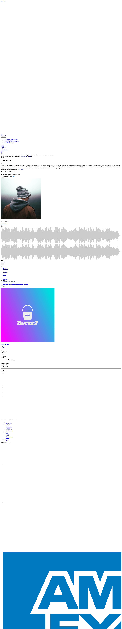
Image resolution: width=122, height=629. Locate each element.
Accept (2, 157)
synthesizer (20, 284)
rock (27, 284)
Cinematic (8, 428)
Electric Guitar (6, 281)
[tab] (62, 269)
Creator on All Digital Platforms (11, 141)
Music (2, 134)
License (2, 146)
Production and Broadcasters (10, 139)
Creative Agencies (8, 140)
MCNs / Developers (8, 142)
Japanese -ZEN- (9, 429)
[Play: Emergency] (1, 225)
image (10, 284)
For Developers (9, 436)
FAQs (7, 433)
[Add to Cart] (2, 262)
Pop (4, 279)
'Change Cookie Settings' (26, 156)
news (4, 284)
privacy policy (21, 169)
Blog (2, 148)
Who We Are (3, 147)
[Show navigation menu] (2, 153)
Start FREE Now (4, 149)
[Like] (5, 262)
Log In (2, 151)
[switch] (13, 176)
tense (7, 284)
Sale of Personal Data (7, 176)
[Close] (1, 163)
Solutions (3, 136)
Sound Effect (3, 135)
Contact (7, 438)
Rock (6, 279)
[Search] (1, 152)
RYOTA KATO (4, 224)
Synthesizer (12, 281)
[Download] (2, 264)
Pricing (2, 145)
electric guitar (15, 284)
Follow (3, 347)
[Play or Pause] (1, 266)
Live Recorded (9, 430)
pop (24, 284)
